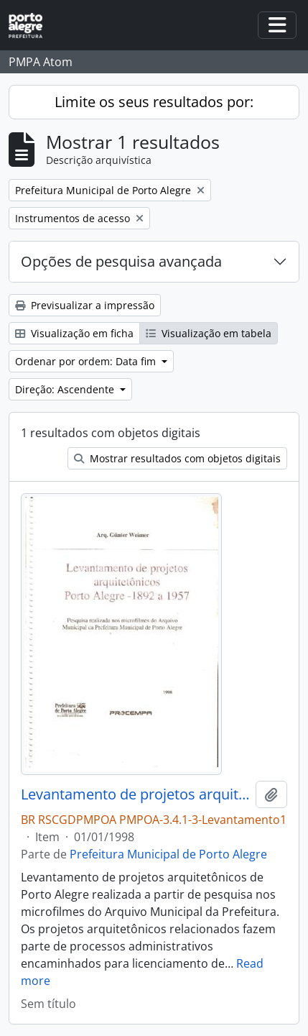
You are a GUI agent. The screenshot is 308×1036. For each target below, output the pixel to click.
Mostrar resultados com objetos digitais (177, 458)
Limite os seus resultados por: (154, 101)
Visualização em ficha (74, 333)
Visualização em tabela (208, 333)
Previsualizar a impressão (84, 305)
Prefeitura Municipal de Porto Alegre (168, 854)
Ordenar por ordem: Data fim (87, 361)
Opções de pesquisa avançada (121, 261)
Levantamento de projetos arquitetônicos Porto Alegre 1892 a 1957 (135, 794)
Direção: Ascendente (66, 389)
